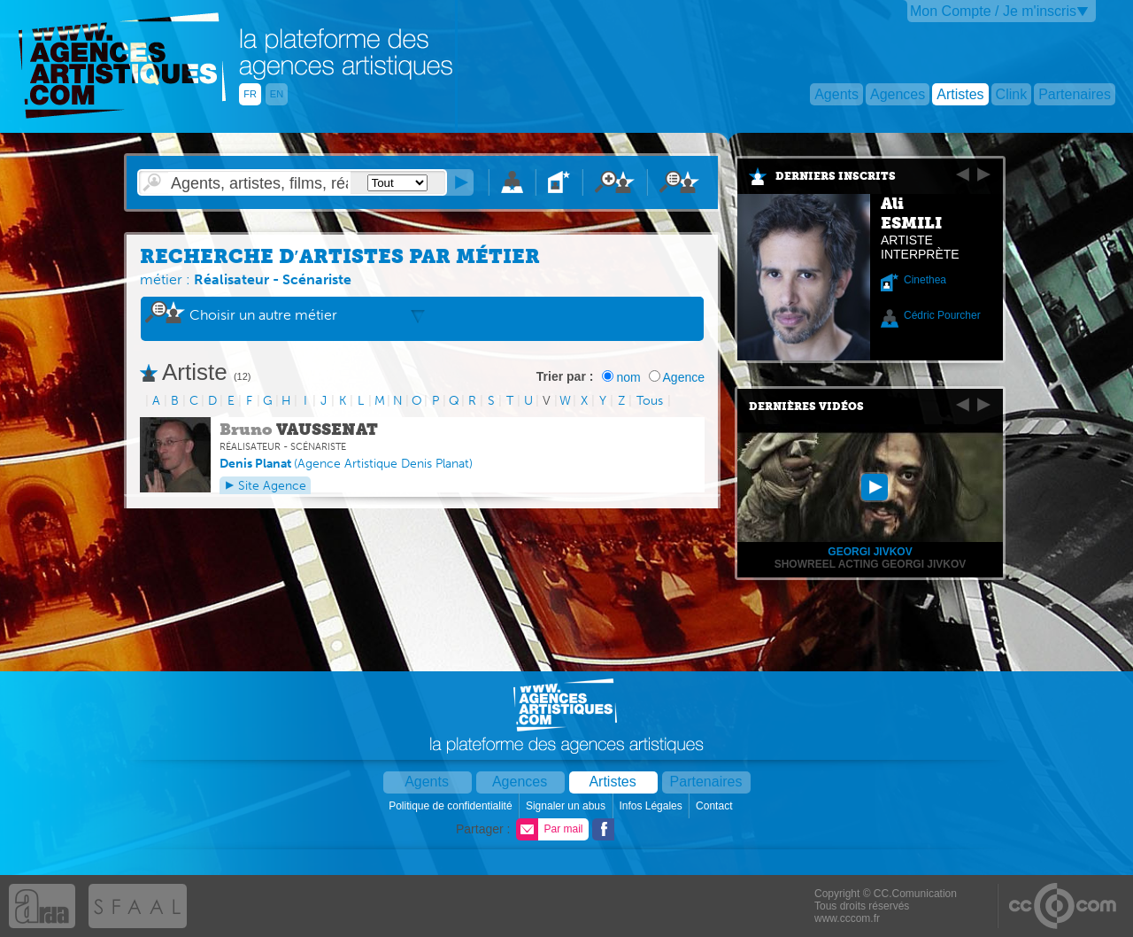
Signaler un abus (567, 806)
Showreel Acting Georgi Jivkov (871, 564)
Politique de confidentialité (452, 806)
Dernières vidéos (806, 406)
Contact (716, 806)
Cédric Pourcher (942, 315)
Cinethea (925, 280)
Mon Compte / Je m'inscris (993, 11)
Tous (649, 400)
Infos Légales (652, 806)
